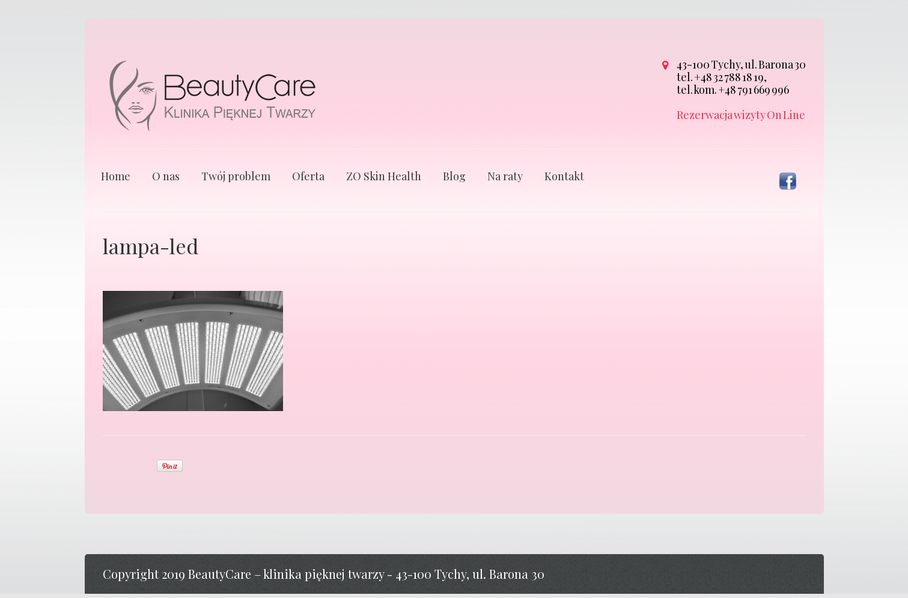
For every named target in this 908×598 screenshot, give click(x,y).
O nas (166, 180)
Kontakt (564, 180)
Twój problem (235, 180)
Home (115, 180)
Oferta (308, 180)
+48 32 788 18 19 (729, 77)
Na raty (505, 180)
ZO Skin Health (383, 180)
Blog (454, 180)
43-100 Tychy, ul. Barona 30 (741, 64)
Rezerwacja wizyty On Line (741, 115)
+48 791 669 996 (753, 89)
